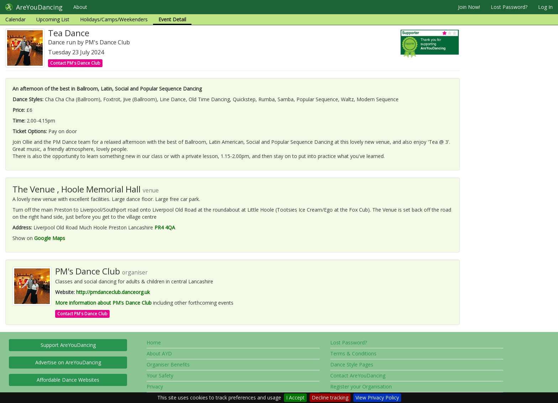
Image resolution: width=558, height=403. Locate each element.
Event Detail (172, 19)
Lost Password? (509, 7)
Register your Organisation (361, 386)
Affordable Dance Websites (68, 379)
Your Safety (160, 375)
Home (154, 342)
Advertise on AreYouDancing (68, 362)
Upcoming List (52, 19)
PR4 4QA (164, 227)
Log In (545, 7)
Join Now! (469, 7)
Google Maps (49, 238)
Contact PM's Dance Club (75, 63)
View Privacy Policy (377, 397)
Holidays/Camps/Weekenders (114, 19)
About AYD (159, 353)
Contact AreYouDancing (357, 375)
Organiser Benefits (168, 364)
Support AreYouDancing (68, 345)
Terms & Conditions (353, 353)
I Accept (295, 397)
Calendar (15, 19)
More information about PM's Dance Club (103, 302)
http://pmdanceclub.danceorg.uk (113, 292)
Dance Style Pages (351, 364)
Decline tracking (330, 397)
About (80, 7)
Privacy (155, 386)
